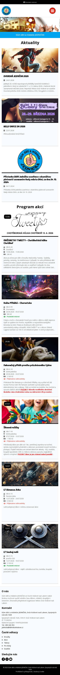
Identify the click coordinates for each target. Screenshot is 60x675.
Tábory (5, 643)
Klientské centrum (31, 2)
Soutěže (6, 649)
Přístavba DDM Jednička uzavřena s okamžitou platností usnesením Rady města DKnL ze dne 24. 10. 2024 (30, 179)
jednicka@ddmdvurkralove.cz (12, 627)
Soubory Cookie (39, 672)
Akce (5, 640)
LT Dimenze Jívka (12, 489)
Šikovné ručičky (11, 427)
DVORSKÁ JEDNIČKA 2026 (16, 76)
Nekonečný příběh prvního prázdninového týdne (27, 365)
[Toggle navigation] (53, 10)
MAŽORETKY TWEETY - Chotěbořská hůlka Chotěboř (25, 241)
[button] (1, 24)
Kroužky (6, 637)
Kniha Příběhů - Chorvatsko (18, 303)
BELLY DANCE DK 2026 (14, 126)
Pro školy (6, 646)
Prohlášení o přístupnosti (24, 672)
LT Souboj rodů (11, 552)
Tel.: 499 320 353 (8, 625)
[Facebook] (3, 659)
